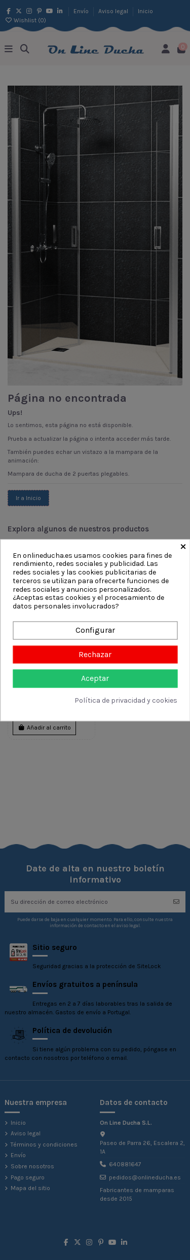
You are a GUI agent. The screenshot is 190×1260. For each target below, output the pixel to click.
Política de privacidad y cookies (125, 701)
